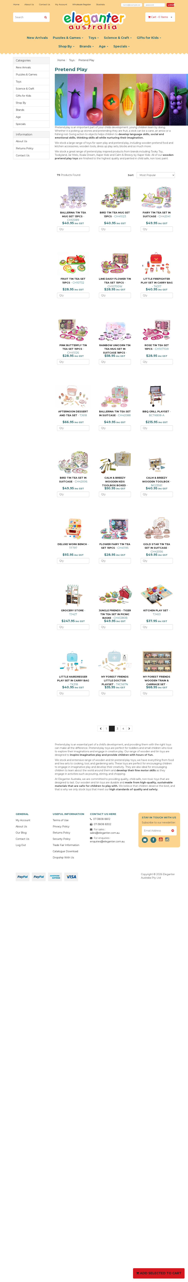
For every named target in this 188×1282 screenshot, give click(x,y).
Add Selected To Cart (158, 1273)
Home (16, 4)
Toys (93, 38)
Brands (87, 46)
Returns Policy (24, 148)
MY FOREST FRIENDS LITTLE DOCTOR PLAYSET (115, 680)
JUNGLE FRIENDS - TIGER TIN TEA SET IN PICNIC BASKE (115, 614)
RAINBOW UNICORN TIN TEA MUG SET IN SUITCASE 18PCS (114, 349)
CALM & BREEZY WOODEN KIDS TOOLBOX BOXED (114, 481)
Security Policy (61, 838)
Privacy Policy (61, 826)
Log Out (21, 845)
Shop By (66, 46)
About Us (29, 4)
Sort (131, 175)
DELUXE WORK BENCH (72, 544)
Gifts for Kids (149, 38)
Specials (121, 46)
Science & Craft (118, 38)
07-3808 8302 (102, 824)
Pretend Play (86, 60)
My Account (61, 4)
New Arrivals (37, 38)
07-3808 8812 (101, 819)
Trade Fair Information (66, 845)
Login (171, 5)
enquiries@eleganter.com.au (107, 841)
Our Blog (21, 832)
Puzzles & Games (68, 38)
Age (103, 46)
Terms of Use (61, 820)
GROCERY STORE (72, 610)
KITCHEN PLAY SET (155, 610)
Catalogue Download (65, 851)
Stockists (100, 4)
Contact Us (44, 4)
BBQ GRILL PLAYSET (156, 411)
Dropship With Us (63, 857)
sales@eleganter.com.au (105, 832)
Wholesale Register (81, 4)
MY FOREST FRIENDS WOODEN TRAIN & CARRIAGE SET (156, 680)
